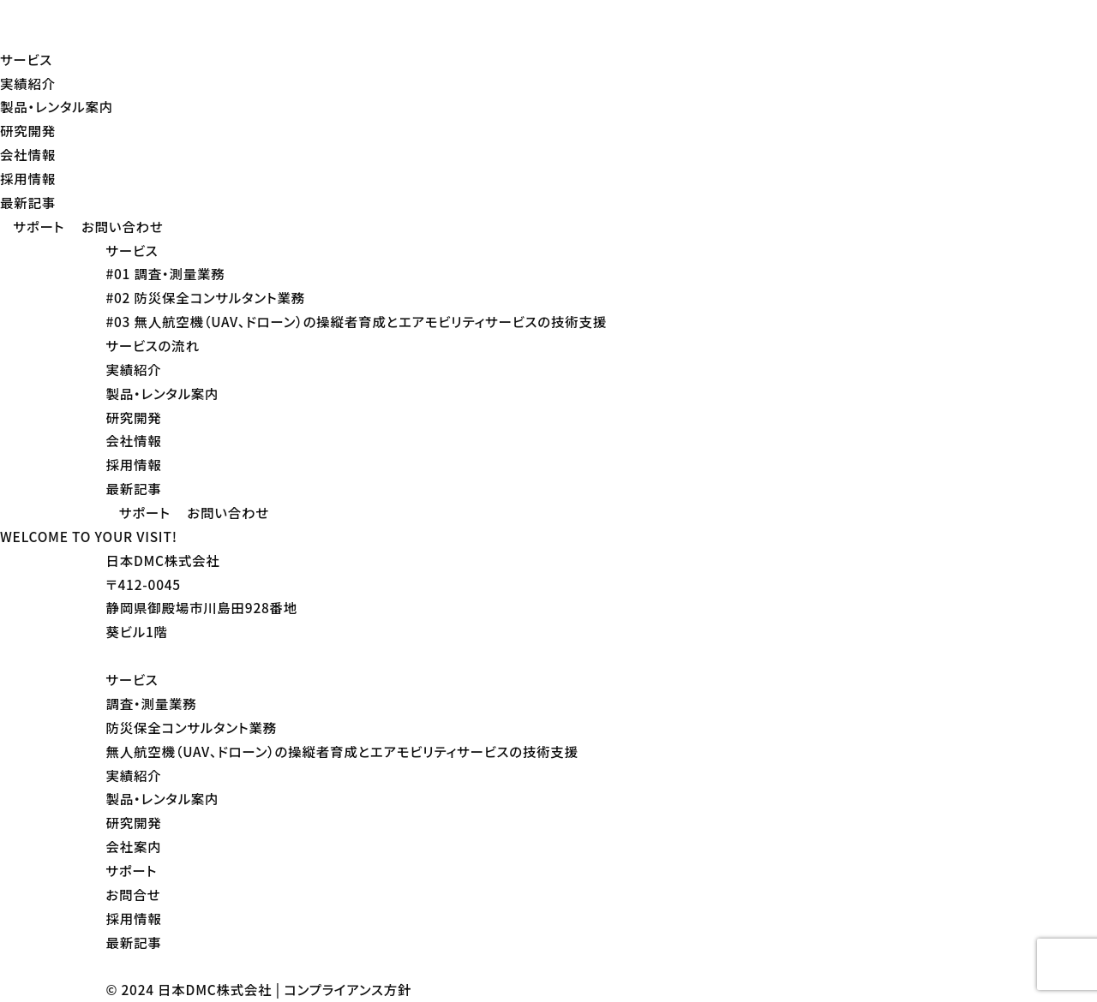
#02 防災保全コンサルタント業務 (205, 297)
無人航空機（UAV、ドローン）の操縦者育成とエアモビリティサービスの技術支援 (341, 751)
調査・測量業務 (150, 703)
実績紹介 (28, 83)
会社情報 (28, 154)
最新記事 (28, 202)
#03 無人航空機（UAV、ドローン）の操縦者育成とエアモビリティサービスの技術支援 (355, 321)
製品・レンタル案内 (56, 106)
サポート (131, 870)
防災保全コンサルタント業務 (191, 727)
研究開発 (28, 130)
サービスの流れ (152, 345)
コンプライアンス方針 (347, 989)
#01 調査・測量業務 (165, 273)
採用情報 (28, 178)
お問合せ (132, 894)
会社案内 (133, 846)
